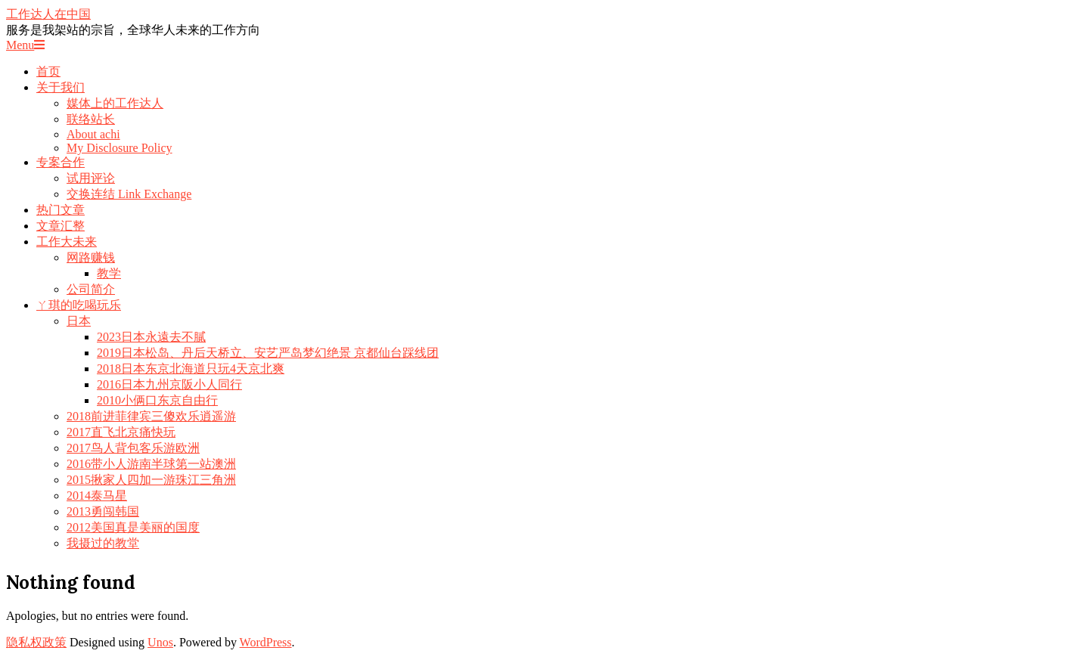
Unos (160, 642)
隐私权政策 (36, 642)
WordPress (266, 642)
